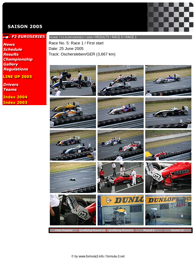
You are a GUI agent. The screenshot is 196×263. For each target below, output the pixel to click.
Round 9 (149, 230)
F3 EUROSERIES (72, 37)
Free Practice (63, 230)
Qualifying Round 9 (120, 230)
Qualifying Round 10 (92, 230)
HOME (54, 37)
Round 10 (177, 230)
